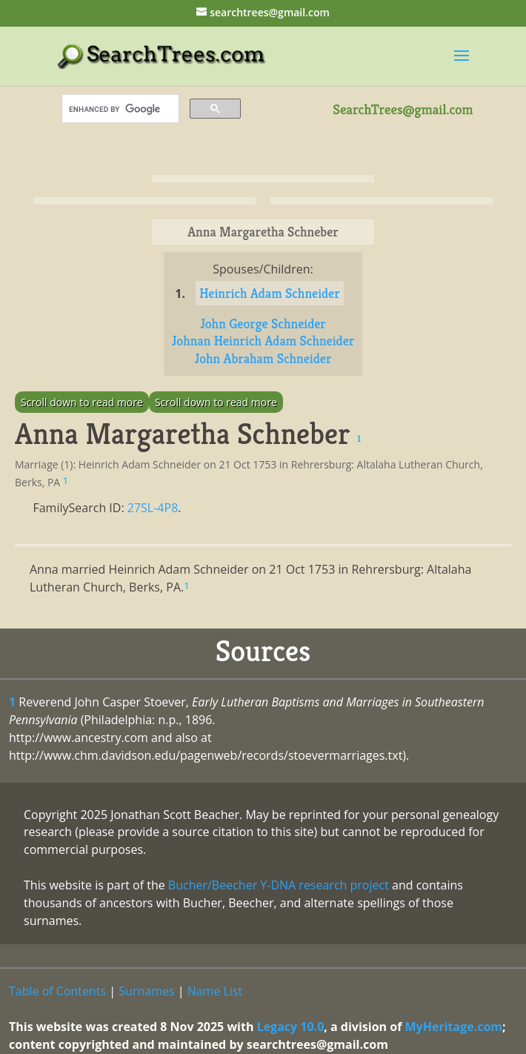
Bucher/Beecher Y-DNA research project (278, 885)
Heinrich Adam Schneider (269, 293)
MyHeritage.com (454, 1026)
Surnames (146, 991)
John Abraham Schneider (263, 358)
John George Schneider (263, 323)
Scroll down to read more (82, 402)
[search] (119, 109)
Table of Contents (57, 991)
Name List (215, 991)
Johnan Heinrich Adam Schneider (263, 340)
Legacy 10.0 (290, 1026)
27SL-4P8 (153, 508)
